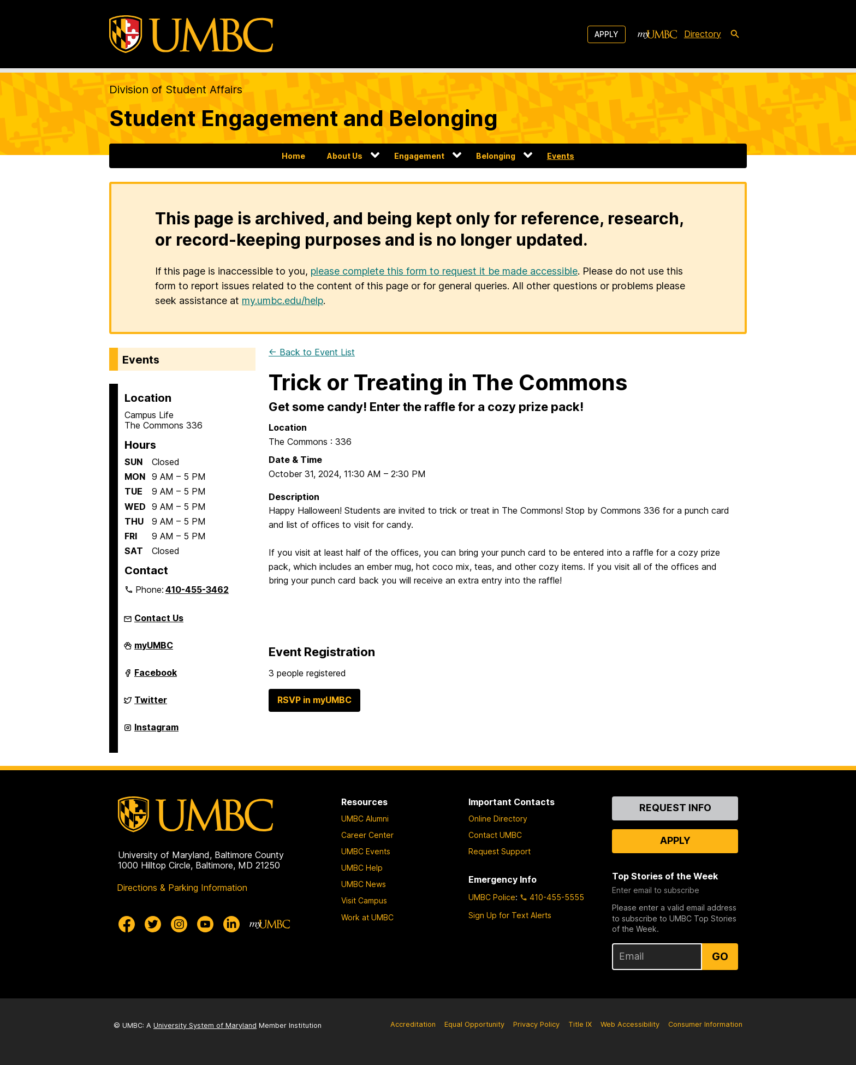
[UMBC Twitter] (153, 924)
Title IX (580, 1024)
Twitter (150, 704)
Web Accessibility (630, 1024)
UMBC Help (362, 867)
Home (293, 155)
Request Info (675, 807)
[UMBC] (191, 34)
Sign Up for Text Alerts (509, 915)
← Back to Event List (312, 352)
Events (560, 155)
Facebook (155, 677)
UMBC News (363, 884)
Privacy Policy (536, 1024)
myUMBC (153, 650)
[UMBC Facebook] (127, 924)
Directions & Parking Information (182, 887)
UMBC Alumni (365, 818)
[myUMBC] (657, 34)
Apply (607, 34)
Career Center (367, 835)
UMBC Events (365, 851)
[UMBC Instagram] (179, 924)
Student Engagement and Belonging (303, 118)
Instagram (156, 731)
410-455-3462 (197, 589)
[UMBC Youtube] (205, 924)
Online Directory (497, 818)
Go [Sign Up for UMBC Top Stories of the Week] (720, 956)
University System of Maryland (205, 1025)
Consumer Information (705, 1024)
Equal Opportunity (474, 1024)
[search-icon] (735, 34)
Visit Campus (364, 900)
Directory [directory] (702, 33)
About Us (344, 155)
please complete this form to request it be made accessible (444, 271)
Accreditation (413, 1024)
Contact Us (158, 617)
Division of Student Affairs (175, 89)
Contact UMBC (495, 835)
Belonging (495, 155)
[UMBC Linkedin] (231, 924)
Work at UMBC (367, 917)
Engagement (419, 155)
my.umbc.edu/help (282, 300)
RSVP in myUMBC (314, 699)
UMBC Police (491, 897)
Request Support (499, 851)
